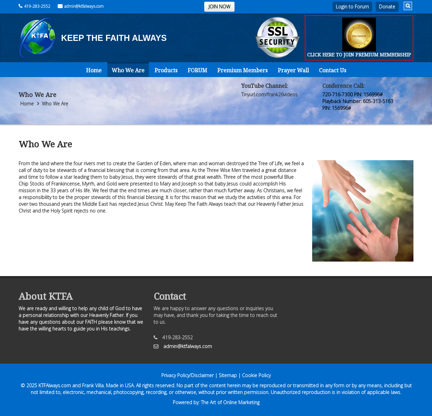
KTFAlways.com (54, 385)
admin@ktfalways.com (81, 6)
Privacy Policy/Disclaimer (187, 375)
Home (94, 70)
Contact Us (332, 70)
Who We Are (128, 70)
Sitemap (228, 375)
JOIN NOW (219, 6)
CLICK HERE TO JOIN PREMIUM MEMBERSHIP (359, 54)
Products (166, 70)
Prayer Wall (293, 70)
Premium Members (242, 70)
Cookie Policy (256, 375)
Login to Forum (352, 6)
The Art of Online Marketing (230, 402)
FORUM (197, 70)
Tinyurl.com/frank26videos (269, 94)
